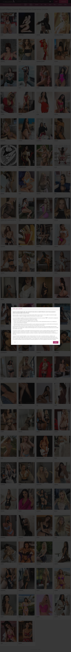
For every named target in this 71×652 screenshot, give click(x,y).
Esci (15, 342)
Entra (56, 342)
